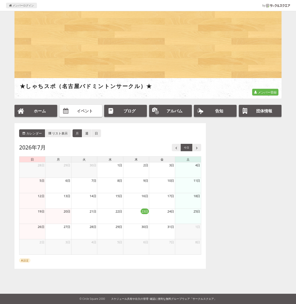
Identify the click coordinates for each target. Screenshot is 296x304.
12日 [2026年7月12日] (41, 196)
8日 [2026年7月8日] (119, 180)
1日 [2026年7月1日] (119, 165)
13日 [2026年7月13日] (67, 196)
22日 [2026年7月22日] (119, 211)
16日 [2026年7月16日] (145, 196)
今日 (186, 147)
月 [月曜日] (58, 159)
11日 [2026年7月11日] (196, 180)
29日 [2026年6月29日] (67, 165)
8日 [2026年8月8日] (197, 242)
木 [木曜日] (136, 159)
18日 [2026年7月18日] (196, 196)
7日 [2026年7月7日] (93, 180)
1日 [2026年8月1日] (197, 227)
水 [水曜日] (110, 159)
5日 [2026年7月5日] (42, 180)
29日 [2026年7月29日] (119, 227)
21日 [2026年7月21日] (93, 211)
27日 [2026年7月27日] (67, 227)
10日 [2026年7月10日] (170, 180)
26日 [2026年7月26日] (41, 227)
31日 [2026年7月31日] (170, 227)
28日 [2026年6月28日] (41, 165)
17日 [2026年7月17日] (170, 196)
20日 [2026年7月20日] (67, 211)
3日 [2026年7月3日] (171, 165)
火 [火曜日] (84, 159)
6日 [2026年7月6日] (67, 180)
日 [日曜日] (32, 159)
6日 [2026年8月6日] (145, 242)
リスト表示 (58, 133)
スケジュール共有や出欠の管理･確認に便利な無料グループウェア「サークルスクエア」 (164, 299)
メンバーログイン (21, 5)
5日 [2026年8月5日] (119, 242)
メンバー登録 (265, 92)
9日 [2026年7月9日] (145, 180)
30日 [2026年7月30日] (145, 227)
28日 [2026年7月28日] (93, 227)
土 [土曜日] (188, 159)
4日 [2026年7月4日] (197, 165)
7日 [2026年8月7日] (171, 242)
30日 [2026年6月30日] (93, 165)
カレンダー (32, 133)
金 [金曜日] (162, 159)
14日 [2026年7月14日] (93, 196)
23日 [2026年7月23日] (145, 211)
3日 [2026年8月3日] (67, 242)
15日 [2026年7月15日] (119, 196)
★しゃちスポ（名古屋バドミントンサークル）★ (86, 86)
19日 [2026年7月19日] (41, 211)
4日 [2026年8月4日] (93, 242)
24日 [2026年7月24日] (170, 211)
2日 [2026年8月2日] (42, 242)
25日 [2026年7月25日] (196, 211)
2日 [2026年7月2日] (145, 165)
